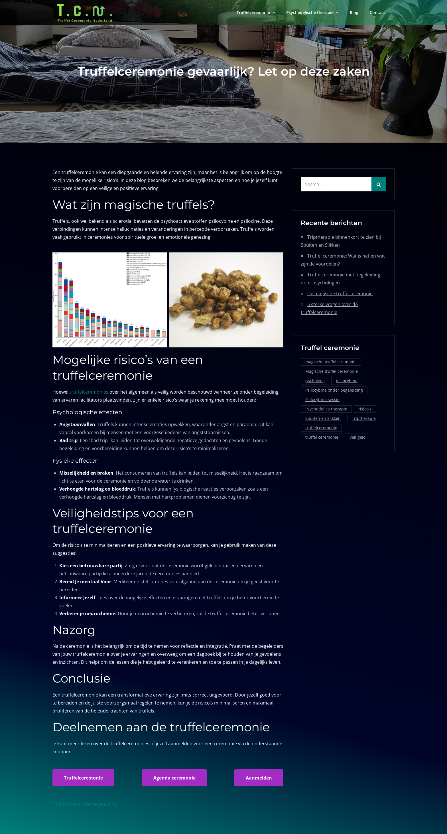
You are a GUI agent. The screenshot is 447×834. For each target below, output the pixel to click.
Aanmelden (259, 778)
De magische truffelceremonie (340, 293)
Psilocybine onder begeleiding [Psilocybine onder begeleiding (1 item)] (334, 390)
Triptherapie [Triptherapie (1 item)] (364, 418)
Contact (377, 12)
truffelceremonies (89, 392)
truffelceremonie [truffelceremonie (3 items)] (321, 427)
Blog (354, 12)
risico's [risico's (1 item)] (364, 409)
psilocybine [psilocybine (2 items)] (346, 380)
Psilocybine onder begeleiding (84, 804)
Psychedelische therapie (310, 12)
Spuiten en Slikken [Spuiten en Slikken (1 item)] (323, 418)
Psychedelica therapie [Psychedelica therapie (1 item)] (326, 409)
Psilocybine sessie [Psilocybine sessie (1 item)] (322, 399)
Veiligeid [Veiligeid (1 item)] (358, 437)
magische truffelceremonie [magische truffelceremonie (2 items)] (331, 362)
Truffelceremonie (253, 12)
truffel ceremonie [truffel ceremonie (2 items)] (321, 437)
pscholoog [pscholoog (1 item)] (315, 380)
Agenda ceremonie (174, 778)
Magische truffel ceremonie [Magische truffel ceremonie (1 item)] (331, 371)
